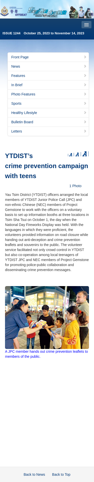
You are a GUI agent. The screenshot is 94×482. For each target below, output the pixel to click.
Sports (49, 103)
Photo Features (49, 94)
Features (49, 76)
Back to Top (61, 474)
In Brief (49, 85)
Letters (49, 131)
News (49, 66)
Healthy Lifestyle (49, 113)
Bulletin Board (49, 122)
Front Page (49, 57)
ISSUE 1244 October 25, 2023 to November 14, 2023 (43, 33)
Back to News (34, 474)
